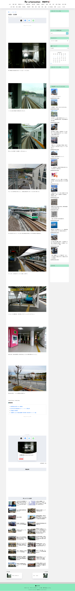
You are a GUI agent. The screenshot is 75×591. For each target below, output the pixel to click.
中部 (53, 4)
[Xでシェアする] (20, 20)
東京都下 (28, 6)
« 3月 (51, 63)
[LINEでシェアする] (33, 20)
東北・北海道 (18, 6)
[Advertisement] (27, 34)
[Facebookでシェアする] (25, 20)
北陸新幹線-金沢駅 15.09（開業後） (16, 406)
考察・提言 (15, 4)
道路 (45, 6)
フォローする (21, 457)
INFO (10, 4)
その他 (63, 6)
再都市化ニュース (21, 4)
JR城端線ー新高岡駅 (14, 410)
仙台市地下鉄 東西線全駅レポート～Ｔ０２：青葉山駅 (20, 408)
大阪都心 (38, 4)
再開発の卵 (28, 4)
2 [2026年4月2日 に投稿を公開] (59, 55)
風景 (55, 6)
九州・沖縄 (12, 6)
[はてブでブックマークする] (29, 20)
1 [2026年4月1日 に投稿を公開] (57, 55)
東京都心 (24, 6)
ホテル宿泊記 (50, 6)
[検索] (67, 33)
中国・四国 (64, 4)
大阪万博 (33, 4)
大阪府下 (42, 4)
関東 (33, 6)
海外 (36, 6)
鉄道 (39, 6)
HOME (37, 586)
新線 (45, 463)
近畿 (47, 4)
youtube (59, 6)
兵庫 (50, 4)
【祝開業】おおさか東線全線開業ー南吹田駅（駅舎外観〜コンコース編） (23, 412)
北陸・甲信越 (58, 4)
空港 (42, 6)
